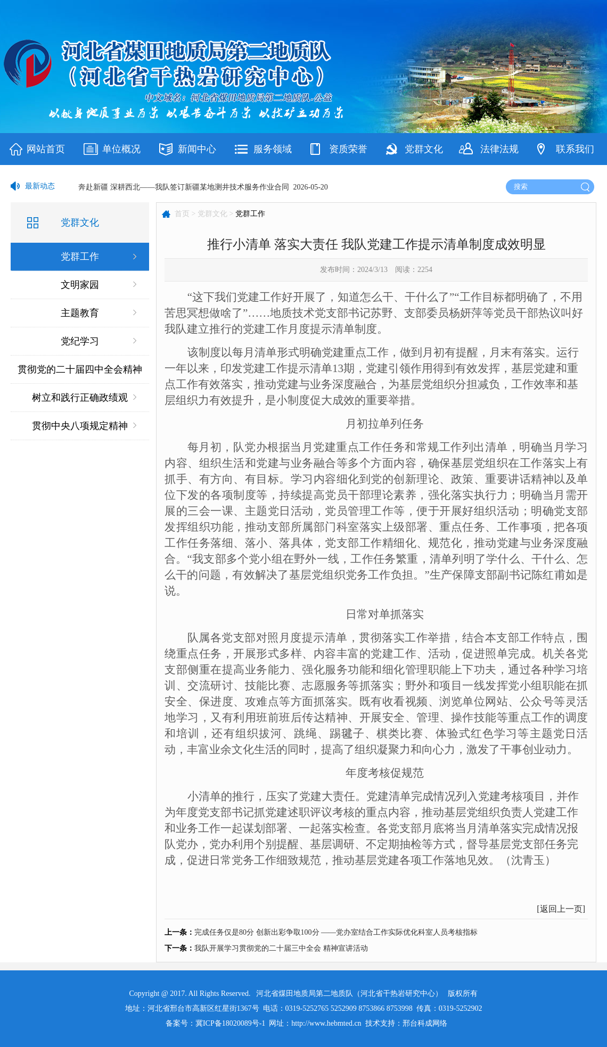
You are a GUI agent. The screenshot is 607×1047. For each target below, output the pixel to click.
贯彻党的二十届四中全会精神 (80, 369)
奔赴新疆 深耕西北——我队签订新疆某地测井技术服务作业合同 (183, 187)
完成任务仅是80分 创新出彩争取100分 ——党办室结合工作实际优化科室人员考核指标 (336, 932)
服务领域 (272, 149)
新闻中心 (197, 149)
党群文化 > (215, 214)
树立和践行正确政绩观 (80, 397)
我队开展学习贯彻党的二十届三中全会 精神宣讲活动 (281, 948)
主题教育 (80, 313)
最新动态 (40, 186)
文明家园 (80, 284)
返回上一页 (561, 908)
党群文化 (424, 149)
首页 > (185, 214)
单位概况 (121, 149)
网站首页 (46, 149)
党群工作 (80, 256)
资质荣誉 (348, 149)
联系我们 (575, 149)
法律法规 (499, 149)
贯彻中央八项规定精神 (80, 426)
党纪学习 (80, 341)
